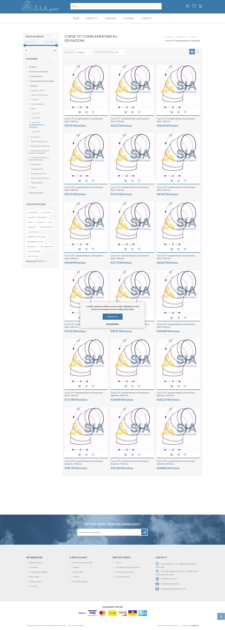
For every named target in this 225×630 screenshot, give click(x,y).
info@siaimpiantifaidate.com (173, 589)
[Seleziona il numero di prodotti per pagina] (120, 53)
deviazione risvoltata (36, 237)
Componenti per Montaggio (41, 81)
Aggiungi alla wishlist (93, 112)
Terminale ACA (37, 169)
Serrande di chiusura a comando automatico (38, 152)
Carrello (199, 6)
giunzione (31, 247)
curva (50, 222)
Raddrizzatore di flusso (40, 146)
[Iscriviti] (109, 533)
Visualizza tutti (35, 262)
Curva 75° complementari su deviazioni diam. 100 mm (83, 120)
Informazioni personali (82, 563)
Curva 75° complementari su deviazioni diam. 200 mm (129, 189)
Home (169, 37)
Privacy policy (35, 582)
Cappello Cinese (37, 91)
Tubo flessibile (37, 183)
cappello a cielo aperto (37, 217)
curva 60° (31, 227)
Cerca (118, 563)
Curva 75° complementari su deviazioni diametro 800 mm (176, 463)
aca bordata (32, 213)
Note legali (34, 577)
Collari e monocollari (39, 95)
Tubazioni (33, 86)
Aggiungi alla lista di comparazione (86, 112)
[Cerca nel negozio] (116, 6)
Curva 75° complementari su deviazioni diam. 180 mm (83, 189)
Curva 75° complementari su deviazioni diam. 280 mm (83, 257)
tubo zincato (33, 256)
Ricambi (32, 67)
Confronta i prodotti (125, 572)
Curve (33, 109)
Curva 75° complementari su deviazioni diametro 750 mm (129, 463)
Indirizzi (75, 568)
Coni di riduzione (38, 105)
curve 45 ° (36, 114)
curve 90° (36, 132)
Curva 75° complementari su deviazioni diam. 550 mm (83, 394)
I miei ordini (77, 572)
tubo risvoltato (34, 252)
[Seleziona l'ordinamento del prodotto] (83, 53)
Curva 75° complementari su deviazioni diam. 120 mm (129, 120)
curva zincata (33, 232)
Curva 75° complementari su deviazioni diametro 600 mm (129, 394)
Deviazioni (35, 137)
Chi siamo (33, 568)
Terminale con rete (38, 174)
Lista (197, 52)
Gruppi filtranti (35, 77)
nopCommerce (173, 626)
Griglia (192, 52)
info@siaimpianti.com (169, 584)
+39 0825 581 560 (168, 579)
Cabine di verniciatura (39, 72)
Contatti (33, 586)
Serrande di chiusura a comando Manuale (38, 159)
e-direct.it (195, 626)
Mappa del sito (35, 563)
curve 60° (36, 118)
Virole (33, 188)
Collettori (35, 100)
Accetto (113, 316)
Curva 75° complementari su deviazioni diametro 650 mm (176, 394)
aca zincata (46, 213)
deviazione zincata (35, 242)
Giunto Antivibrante (39, 142)
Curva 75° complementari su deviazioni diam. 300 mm (129, 257)
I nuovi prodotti (122, 577)
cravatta (40, 222)
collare (30, 222)
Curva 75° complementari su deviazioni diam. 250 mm (176, 189)
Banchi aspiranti (36, 193)
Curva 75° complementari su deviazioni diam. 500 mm (176, 326)
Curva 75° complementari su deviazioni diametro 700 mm (83, 463)
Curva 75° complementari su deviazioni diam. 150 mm (176, 120)
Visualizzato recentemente (128, 568)
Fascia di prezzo (35, 37)
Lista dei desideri (80, 582)
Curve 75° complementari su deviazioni (36, 125)
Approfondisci (112, 324)
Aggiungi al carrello (79, 112)
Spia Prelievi (36, 165)
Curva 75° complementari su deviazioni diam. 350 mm (176, 257)
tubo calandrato (46, 247)
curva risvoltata (46, 227)
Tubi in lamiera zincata (40, 179)
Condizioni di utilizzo (38, 572)
